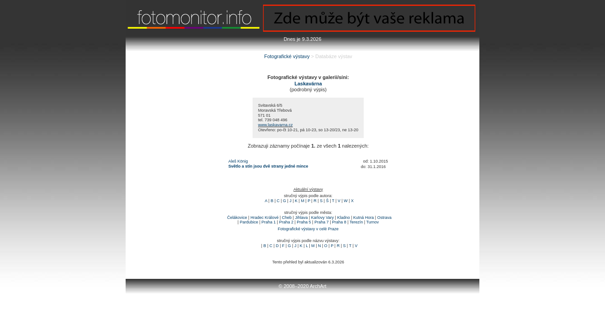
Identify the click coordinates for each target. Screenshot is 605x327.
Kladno (343, 217)
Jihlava (301, 217)
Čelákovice (237, 217)
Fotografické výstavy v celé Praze (308, 229)
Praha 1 (269, 222)
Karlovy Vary (322, 217)
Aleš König (238, 161)
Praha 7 (321, 222)
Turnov (372, 222)
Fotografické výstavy (286, 56)
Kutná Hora (363, 217)
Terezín (356, 222)
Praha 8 (339, 222)
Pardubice (249, 222)
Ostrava (384, 217)
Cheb (287, 217)
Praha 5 (304, 222)
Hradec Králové (264, 217)
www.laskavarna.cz (275, 125)
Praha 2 (286, 222)
